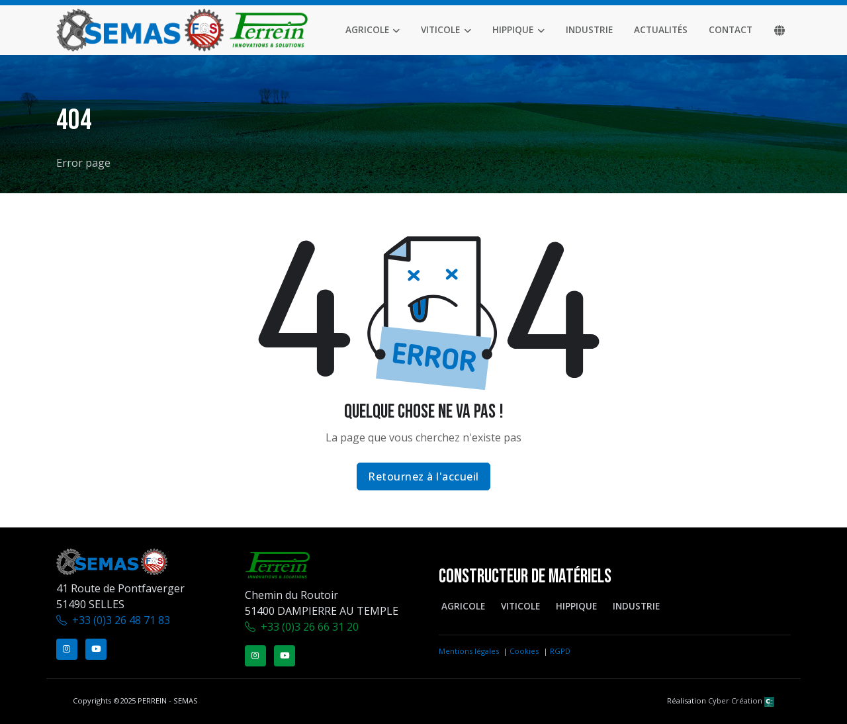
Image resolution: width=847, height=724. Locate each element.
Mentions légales (469, 651)
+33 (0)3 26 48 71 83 (121, 620)
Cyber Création (741, 700)
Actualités (661, 29)
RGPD (560, 651)
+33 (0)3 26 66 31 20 (310, 626)
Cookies (524, 651)
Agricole (367, 29)
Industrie (589, 29)
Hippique (512, 29)
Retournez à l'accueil (423, 476)
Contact (730, 29)
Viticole (440, 29)
